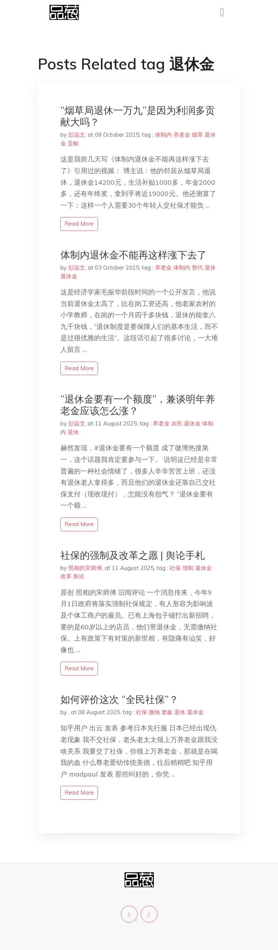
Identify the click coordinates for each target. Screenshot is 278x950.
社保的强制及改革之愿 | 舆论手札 (132, 555)
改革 (66, 576)
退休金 (68, 276)
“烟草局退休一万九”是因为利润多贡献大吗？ (137, 116)
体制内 (163, 134)
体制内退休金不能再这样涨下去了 (133, 255)
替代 (197, 267)
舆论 (78, 576)
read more (79, 223)
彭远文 (76, 134)
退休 (210, 267)
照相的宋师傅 (85, 568)
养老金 (181, 134)
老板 (167, 712)
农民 (176, 423)
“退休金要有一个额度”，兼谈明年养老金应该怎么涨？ (137, 405)
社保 (175, 568)
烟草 (197, 134)
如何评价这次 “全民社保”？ (119, 699)
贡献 (73, 143)
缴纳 (154, 712)
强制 (188, 568)
